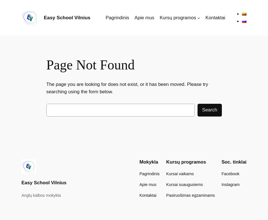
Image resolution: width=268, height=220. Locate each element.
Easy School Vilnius (67, 17)
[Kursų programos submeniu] (198, 17)
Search (209, 110)
